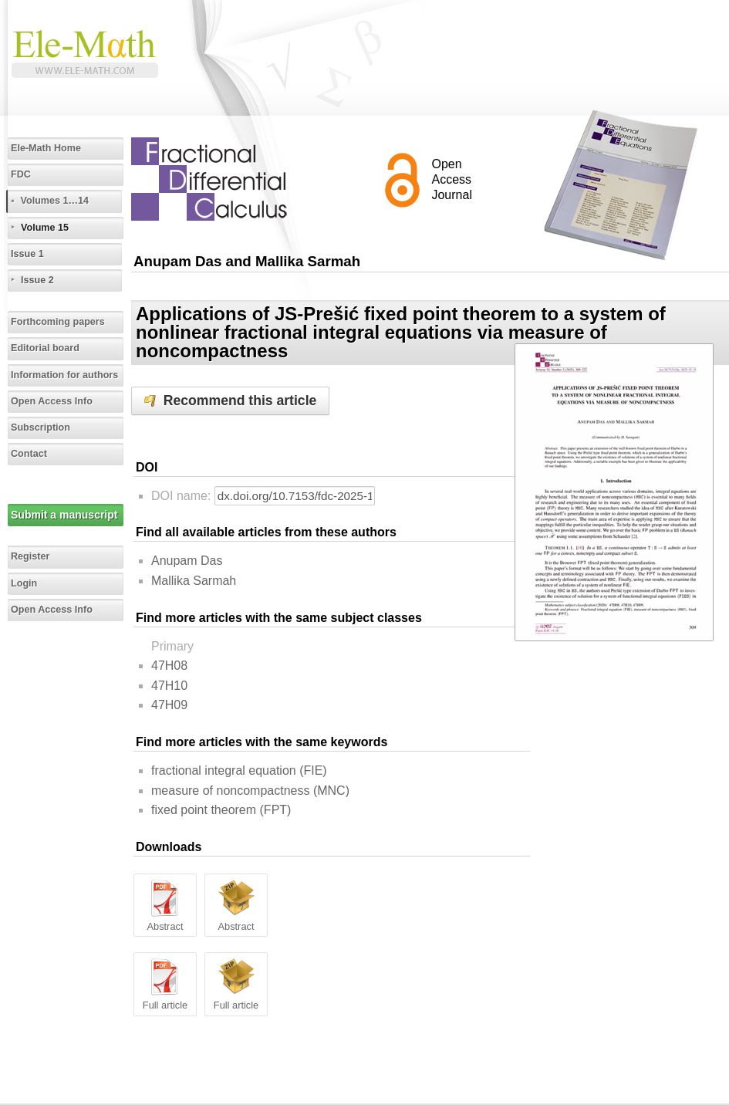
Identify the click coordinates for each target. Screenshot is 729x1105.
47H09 (169, 704)
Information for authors (64, 375)
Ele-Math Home (46, 148)
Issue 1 (27, 253)
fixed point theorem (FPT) (221, 809)
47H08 (169, 665)
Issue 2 (37, 280)
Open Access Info (52, 401)
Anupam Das (187, 560)
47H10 (169, 685)
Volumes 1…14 (54, 200)
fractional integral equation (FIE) (239, 770)
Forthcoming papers (58, 321)
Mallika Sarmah (193, 580)
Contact (29, 453)
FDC (21, 174)
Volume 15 (45, 227)
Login (24, 583)
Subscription (40, 427)
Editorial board (45, 348)
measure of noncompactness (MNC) (250, 790)
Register (30, 556)
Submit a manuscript (64, 515)
